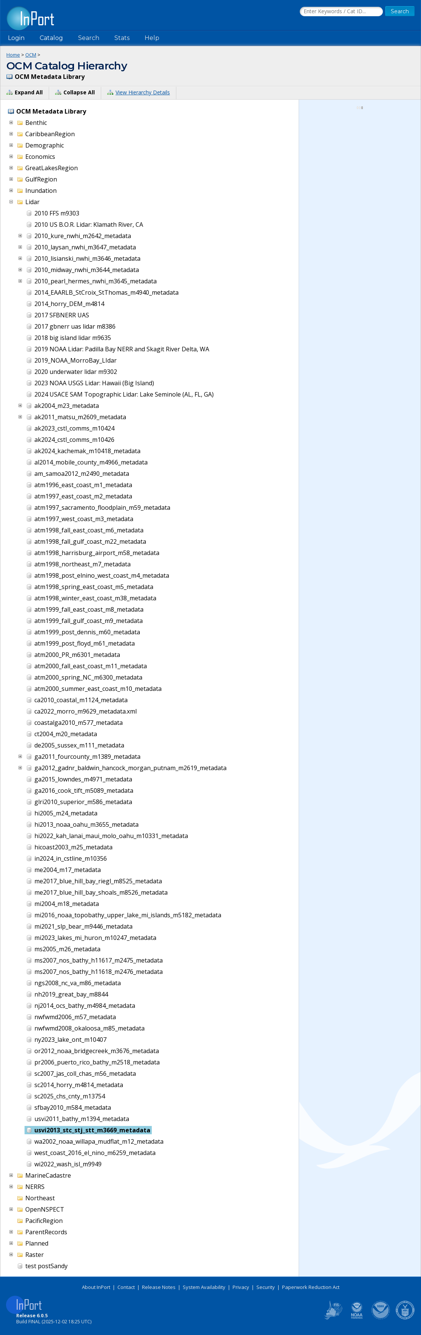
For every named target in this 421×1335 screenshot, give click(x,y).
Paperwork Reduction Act (310, 1287)
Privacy (241, 1287)
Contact (126, 1287)
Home (13, 54)
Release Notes (159, 1287)
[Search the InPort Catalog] (341, 12)
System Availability (204, 1287)
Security (265, 1287)
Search (88, 38)
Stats (122, 38)
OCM (30, 54)
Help (152, 38)
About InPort (96, 1287)
